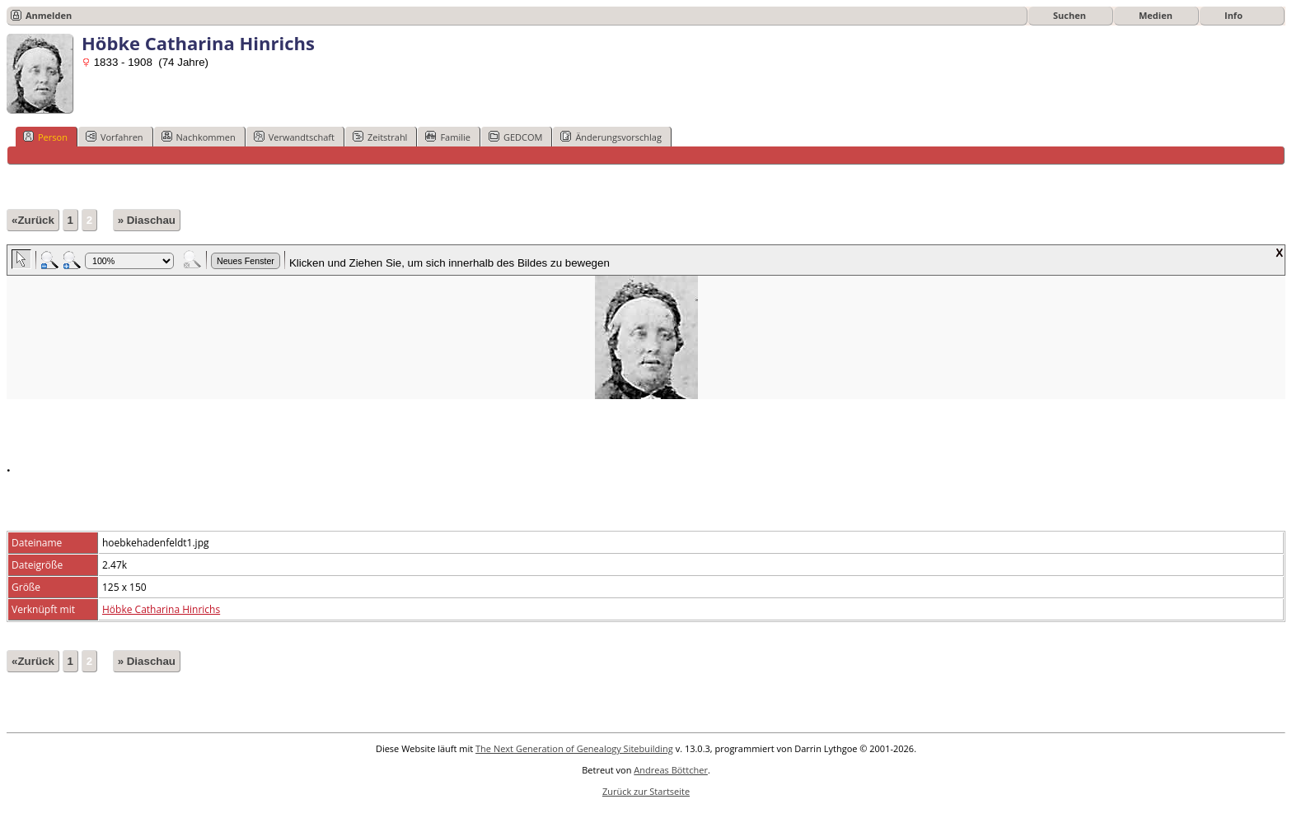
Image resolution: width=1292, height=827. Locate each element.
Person (45, 136)
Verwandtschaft (294, 136)
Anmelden (49, 15)
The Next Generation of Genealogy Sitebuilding (574, 748)
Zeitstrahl (380, 136)
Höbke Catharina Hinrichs (161, 609)
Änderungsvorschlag (611, 136)
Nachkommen (199, 136)
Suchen (1069, 15)
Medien (1156, 15)
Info (1233, 15)
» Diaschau (147, 220)
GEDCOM (515, 136)
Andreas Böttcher (671, 770)
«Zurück (33, 220)
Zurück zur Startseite (646, 791)
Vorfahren (114, 136)
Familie (447, 136)
